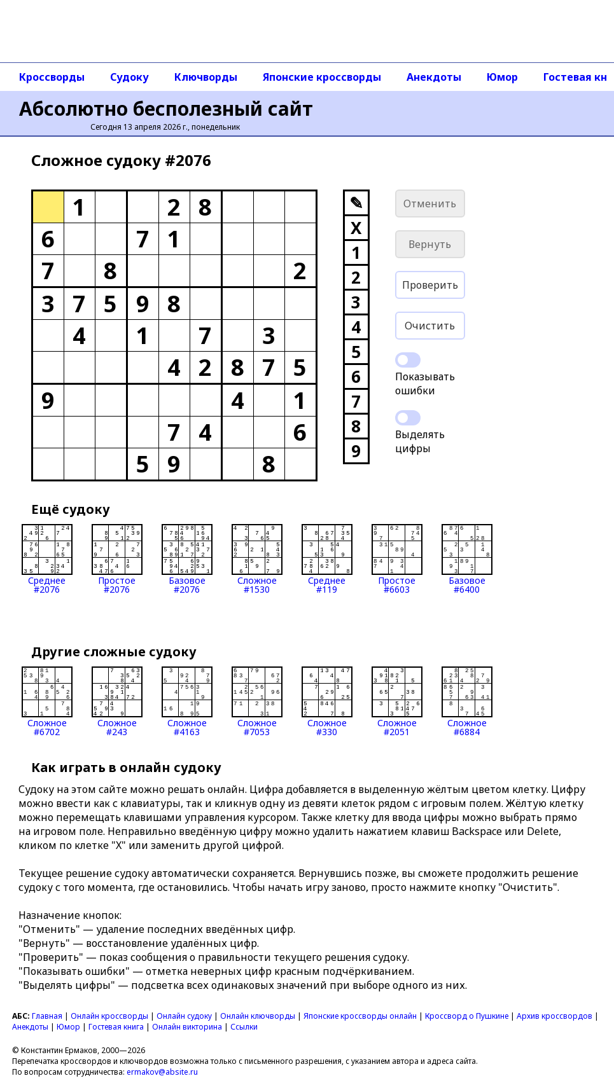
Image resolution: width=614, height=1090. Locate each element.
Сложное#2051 (397, 701)
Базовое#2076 (187, 559)
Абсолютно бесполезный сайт (166, 108)
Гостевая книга (116, 1026)
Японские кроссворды (322, 77)
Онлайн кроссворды (109, 1016)
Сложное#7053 (257, 701)
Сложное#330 (327, 701)
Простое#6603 (397, 559)
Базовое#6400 (467, 559)
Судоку (129, 77)
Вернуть (429, 244)
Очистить (430, 326)
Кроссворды (52, 77)
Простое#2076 (117, 559)
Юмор (502, 77)
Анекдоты (434, 77)
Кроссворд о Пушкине (466, 1016)
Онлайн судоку (184, 1016)
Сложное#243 (117, 701)
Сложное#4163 (187, 701)
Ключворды (205, 77)
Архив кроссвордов (554, 1016)
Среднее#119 (327, 559)
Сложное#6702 (47, 701)
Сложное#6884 (467, 701)
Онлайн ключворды (257, 1016)
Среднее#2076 (47, 559)
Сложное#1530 (257, 559)
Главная (47, 1016)
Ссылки (244, 1026)
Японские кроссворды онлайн (360, 1016)
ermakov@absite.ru (162, 1071)
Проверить (430, 285)
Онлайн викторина (187, 1026)
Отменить (429, 203)
